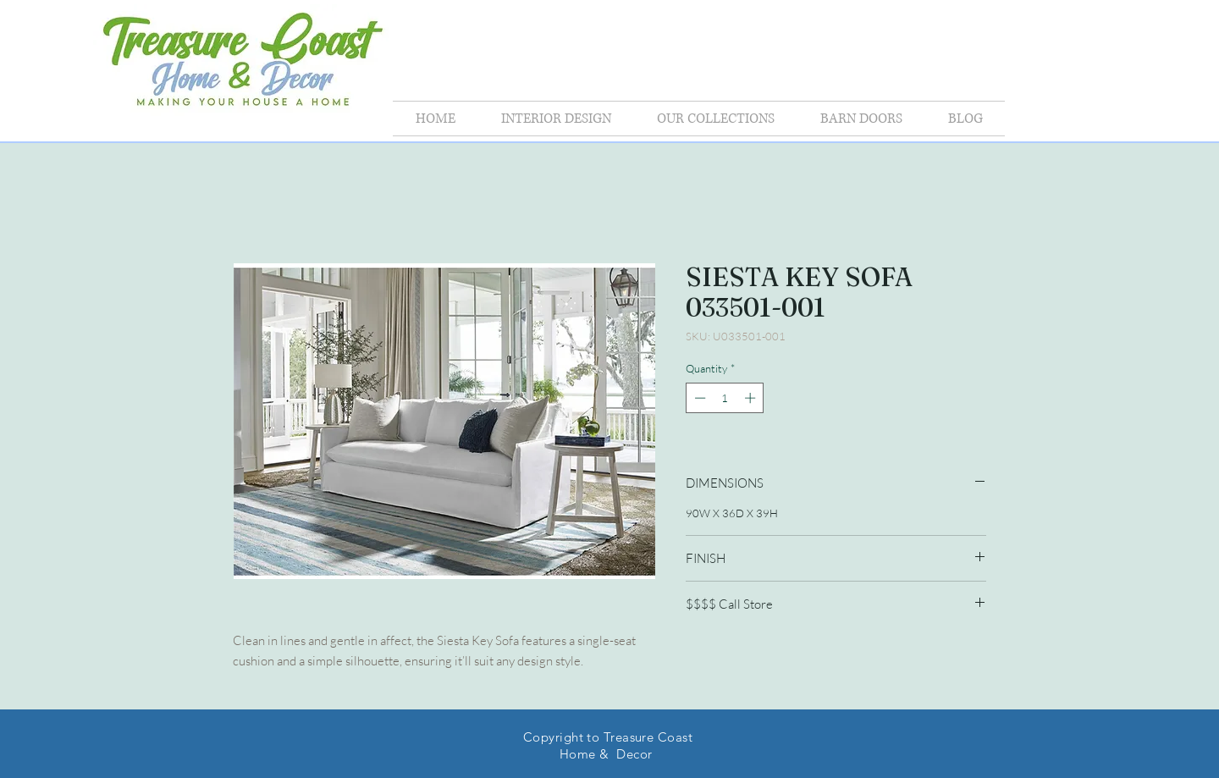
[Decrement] (698, 397)
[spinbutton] (725, 397)
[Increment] (752, 397)
